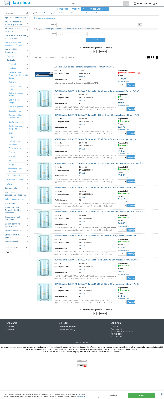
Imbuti (12, 138)
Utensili (10, 185)
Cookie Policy (81, 396)
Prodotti (75, 9)
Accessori (11, 57)
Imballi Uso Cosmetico (14, 200)
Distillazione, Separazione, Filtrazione (15, 194)
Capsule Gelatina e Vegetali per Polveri (13, 45)
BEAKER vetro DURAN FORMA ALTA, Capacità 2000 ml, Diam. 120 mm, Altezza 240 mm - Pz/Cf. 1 (98, 164)
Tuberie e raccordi (15, 181)
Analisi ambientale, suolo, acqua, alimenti (14, 24)
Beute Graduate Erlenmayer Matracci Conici (18, 76)
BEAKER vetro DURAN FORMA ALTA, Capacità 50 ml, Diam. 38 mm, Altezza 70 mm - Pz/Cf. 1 (96, 261)
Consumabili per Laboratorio (12, 52)
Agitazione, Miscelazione (15, 19)
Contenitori (11, 61)
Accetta (142, 395)
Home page (63, 9)
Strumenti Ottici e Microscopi (12, 237)
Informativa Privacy (67, 331)
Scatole (12, 158)
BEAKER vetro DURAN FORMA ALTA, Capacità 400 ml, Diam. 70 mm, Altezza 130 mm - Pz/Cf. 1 (97, 237)
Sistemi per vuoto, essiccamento (13, 226)
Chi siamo (12, 328)
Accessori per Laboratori (94, 9)
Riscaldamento (13, 177)
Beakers (12, 69)
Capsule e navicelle (17, 112)
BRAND (82, 78)
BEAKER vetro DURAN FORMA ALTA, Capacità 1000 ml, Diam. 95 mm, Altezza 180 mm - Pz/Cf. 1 (98, 116)
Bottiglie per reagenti (14, 102)
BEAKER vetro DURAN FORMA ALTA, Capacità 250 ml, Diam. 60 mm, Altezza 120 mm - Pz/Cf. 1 (97, 188)
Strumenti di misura (13, 232)
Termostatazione (12, 243)
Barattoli (12, 65)
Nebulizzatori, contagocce (15, 144)
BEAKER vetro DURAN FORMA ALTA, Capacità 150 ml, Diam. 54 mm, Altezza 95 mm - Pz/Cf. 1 (96, 140)
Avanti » (103, 53)
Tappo (11, 166)
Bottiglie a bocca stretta (16, 95)
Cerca (53, 26)
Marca (54, 35)
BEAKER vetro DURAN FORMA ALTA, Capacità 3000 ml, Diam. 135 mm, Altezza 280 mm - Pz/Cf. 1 (98, 212)
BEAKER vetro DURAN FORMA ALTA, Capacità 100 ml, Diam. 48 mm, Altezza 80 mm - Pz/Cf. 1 (96, 92)
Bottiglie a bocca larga (16, 88)
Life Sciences (10, 204)
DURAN (82, 102)
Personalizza (112, 395)
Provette (12, 153)
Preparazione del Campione (14, 171)
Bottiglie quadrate (16, 108)
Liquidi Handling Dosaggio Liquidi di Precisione (13, 211)
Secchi (11, 162)
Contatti (11, 331)
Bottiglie (12, 83)
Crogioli (12, 134)
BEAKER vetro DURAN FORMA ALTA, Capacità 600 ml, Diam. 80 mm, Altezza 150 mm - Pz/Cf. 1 (97, 285)
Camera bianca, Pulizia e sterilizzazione (15, 38)
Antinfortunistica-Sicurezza (12, 31)
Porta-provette (15, 149)
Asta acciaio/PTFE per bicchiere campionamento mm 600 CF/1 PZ (84, 68)
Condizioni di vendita (68, 328)
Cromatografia (11, 189)
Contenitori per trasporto (15, 128)
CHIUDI (162, 394)
